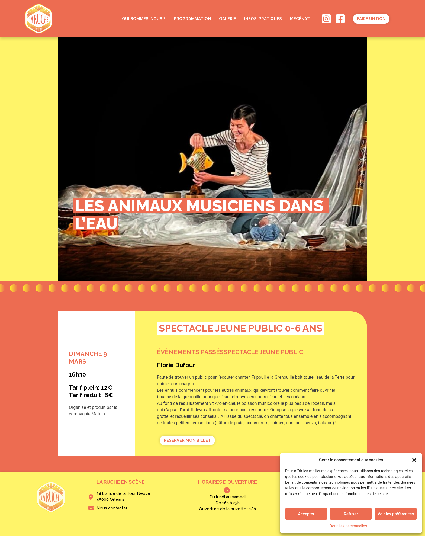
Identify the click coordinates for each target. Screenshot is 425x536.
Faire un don (371, 18)
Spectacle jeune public (263, 351)
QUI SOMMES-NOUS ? (144, 18)
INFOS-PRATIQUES (263, 18)
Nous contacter (111, 508)
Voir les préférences (396, 514)
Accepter (306, 514)
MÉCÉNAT (300, 18)
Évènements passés (190, 351)
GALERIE (227, 18)
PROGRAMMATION (192, 18)
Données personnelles (348, 526)
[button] (414, 460)
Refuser (351, 514)
